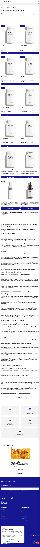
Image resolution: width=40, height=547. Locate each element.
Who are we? (3, 509)
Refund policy (23, 517)
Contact (22, 509)
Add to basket (10, 52)
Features (24, 448)
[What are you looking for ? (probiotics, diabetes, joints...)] (20, 4)
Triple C (25, 390)
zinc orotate (11, 341)
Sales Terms (23, 513)
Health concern (8, 7)
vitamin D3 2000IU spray (17, 291)
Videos (2, 515)
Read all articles (20, 473)
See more (20, 219)
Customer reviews (4, 513)
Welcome (2, 7)
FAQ (22, 511)
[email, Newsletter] (20, 489)
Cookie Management (25, 520)
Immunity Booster (19, 365)
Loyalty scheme (4, 525)
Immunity (28, 448)
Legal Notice (3, 520)
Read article (20, 469)
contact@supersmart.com (5, 505)
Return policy (23, 515)
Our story (2, 511)
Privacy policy (23, 518)
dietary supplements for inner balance (14, 392)
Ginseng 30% (9, 360)
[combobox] (20, 17)
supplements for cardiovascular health (30, 392)
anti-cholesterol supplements (24, 393)
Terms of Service (24, 491)
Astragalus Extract (4, 355)
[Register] (36, 489)
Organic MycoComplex (8, 318)
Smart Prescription (4, 518)
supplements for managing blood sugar (8, 393)
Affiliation (3, 517)
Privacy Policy (19, 491)
